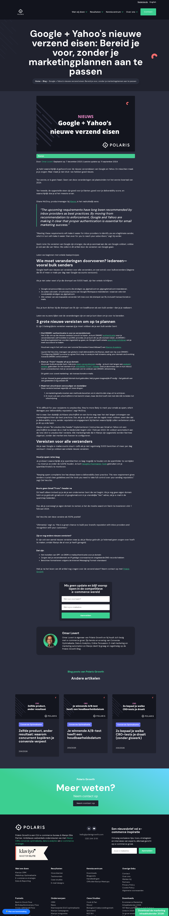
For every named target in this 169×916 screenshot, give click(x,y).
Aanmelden (85, 615)
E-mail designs (57, 883)
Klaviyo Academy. (113, 347)
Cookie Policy (128, 887)
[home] (20, 12)
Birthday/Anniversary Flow (27, 905)
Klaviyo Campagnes (59, 910)
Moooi (89, 905)
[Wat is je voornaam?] (86, 599)
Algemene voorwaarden (133, 890)
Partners (126, 882)
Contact (148, 11)
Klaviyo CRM (20, 872)
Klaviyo (41, 156)
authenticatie (109, 335)
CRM (53, 902)
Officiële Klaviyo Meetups (98, 881)
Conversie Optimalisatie (31, 724)
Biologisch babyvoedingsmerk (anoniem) (100, 909)
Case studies (56, 879)
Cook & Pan (92, 902)
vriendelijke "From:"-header (87, 366)
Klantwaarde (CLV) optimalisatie (65, 908)
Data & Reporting (23, 881)
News (53, 905)
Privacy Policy (128, 885)
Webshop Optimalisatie (25, 875)
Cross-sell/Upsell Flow (25, 908)
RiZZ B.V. (90, 913)
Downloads (92, 873)
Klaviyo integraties (59, 913)
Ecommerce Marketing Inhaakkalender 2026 (132, 903)
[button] (78, 11)
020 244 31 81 (91, 838)
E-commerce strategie (25, 878)
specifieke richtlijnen (117, 340)
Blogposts (91, 876)
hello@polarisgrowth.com (91, 834)
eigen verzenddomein (85, 364)
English (153, 2)
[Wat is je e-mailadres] (86, 607)
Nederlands (143, 2)
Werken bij (126, 879)
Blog (45, 81)
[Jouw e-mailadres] (124, 851)
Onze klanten (57, 873)
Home (37, 81)
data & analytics (50, 841)
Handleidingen (93, 878)
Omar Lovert (47, 161)
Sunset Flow (20, 910)
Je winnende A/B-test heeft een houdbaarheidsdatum (84, 734)
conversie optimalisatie (31, 841)
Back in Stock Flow (23, 902)
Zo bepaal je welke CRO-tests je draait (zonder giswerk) (131, 734)
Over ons (126, 876)
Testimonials (56, 876)
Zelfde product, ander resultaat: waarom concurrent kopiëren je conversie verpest (36, 736)
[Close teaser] (136, 907)
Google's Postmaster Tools (94, 464)
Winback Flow (21, 913)
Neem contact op (86, 803)
